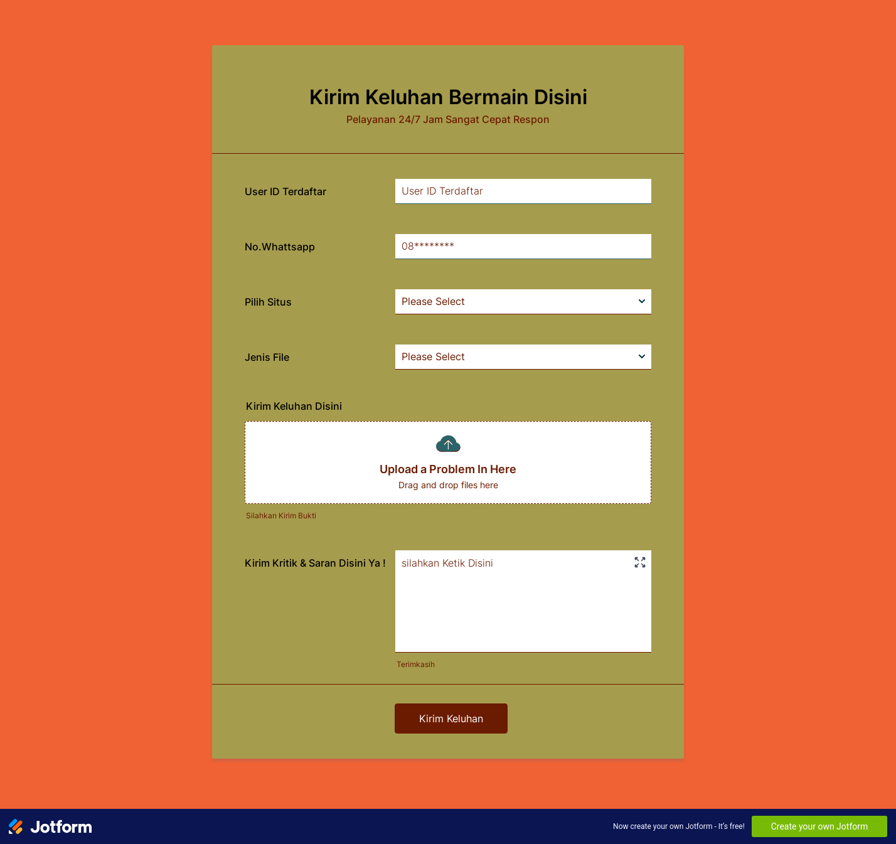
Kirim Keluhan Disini (294, 406)
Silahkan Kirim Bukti (281, 515)
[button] (448, 462)
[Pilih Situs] (523, 301)
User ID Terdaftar (285, 191)
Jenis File (267, 357)
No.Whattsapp (280, 246)
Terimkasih (416, 664)
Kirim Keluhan (451, 718)
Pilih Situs (268, 302)
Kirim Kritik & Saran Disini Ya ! (315, 563)
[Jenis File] (523, 357)
